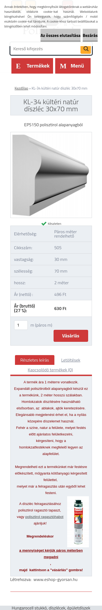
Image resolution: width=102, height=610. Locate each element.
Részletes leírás (34, 360)
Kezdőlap (21, 88)
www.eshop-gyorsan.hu (55, 579)
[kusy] (21, 325)
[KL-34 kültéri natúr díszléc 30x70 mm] (51, 134)
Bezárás (90, 35)
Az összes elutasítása (61, 35)
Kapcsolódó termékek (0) (50, 369)
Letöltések (70, 360)
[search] (86, 49)
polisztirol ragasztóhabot (44, 517)
